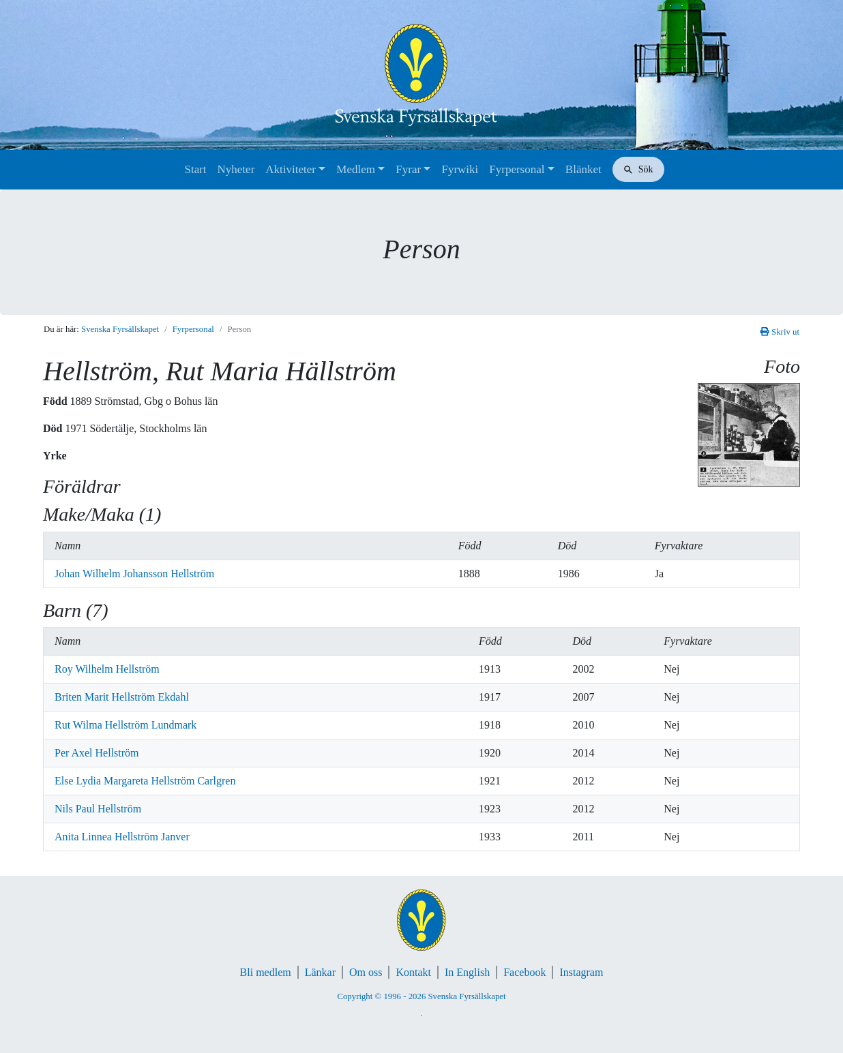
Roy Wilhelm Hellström (107, 669)
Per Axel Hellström (97, 753)
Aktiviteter (290, 169)
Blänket (583, 169)
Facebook (524, 972)
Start (195, 169)
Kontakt (413, 972)
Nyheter (236, 169)
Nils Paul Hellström (98, 808)
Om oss (365, 972)
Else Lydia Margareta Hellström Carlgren (145, 781)
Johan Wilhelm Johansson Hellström (134, 573)
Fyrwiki (459, 169)
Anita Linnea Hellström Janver (122, 836)
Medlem (355, 169)
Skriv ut (779, 332)
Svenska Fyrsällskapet (120, 329)
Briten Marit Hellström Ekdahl (122, 697)
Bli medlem (265, 972)
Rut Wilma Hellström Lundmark (125, 725)
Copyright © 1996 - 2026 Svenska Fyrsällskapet (421, 996)
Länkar (320, 972)
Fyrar (408, 169)
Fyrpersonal (516, 169)
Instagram (581, 972)
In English (467, 972)
